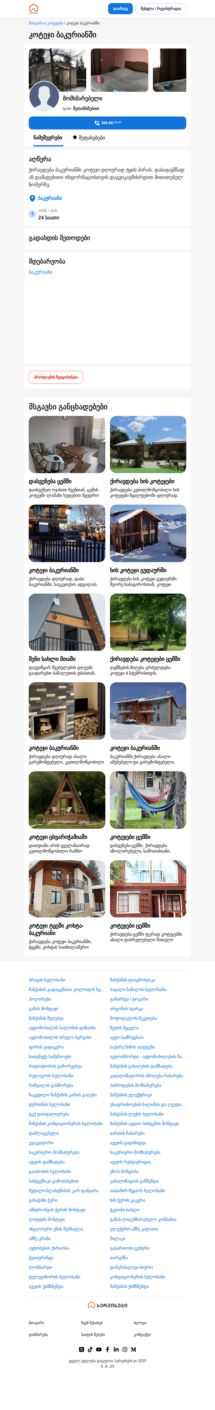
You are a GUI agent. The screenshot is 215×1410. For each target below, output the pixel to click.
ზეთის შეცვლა (124, 1027)
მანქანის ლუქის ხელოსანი (137, 1113)
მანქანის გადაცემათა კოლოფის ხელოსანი (67, 989)
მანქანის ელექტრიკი (131, 1094)
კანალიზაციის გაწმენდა (134, 1181)
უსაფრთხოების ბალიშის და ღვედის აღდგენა (148, 1104)
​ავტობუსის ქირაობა (49, 1248)
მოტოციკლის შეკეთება (133, 1018)
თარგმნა (119, 1257)
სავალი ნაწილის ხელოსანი (138, 989)
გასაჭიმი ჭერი (43, 1200)
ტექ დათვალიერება (49, 1113)
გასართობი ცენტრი (130, 1248)
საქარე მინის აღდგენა (132, 1046)
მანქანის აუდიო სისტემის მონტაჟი (144, 1123)
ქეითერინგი (41, 1257)
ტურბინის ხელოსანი (49, 1104)
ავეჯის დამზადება (47, 1161)
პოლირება (40, 999)
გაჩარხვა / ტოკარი (129, 999)
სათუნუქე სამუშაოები (50, 1056)
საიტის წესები (93, 1334)
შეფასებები (89, 137)
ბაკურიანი (41, 272)
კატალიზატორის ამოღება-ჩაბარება (146, 1075)
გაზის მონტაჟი (43, 1008)
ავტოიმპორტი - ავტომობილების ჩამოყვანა (148, 1056)
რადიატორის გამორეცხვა (55, 1066)
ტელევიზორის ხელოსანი (54, 1276)
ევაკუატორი (41, 1142)
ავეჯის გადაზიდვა (128, 1142)
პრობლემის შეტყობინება (56, 377)
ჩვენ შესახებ (92, 1323)
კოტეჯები (55, 23)
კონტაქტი (142, 1334)
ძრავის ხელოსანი (47, 979)
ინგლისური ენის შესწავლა (56, 1228)
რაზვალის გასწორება (51, 1085)
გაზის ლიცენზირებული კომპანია (143, 1219)
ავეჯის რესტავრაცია (130, 1161)
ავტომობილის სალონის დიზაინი (62, 1027)
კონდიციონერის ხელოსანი (138, 1276)
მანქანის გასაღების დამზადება (141, 1066)
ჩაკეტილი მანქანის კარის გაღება (63, 1094)
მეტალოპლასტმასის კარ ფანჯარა (64, 1190)
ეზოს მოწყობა (124, 1171)
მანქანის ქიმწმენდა (129, 1286)
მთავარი (36, 23)
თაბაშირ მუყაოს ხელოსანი (137, 1190)
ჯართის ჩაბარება (127, 1133)
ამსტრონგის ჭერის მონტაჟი (57, 1209)
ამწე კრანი (40, 1238)
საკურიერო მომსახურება (54, 1152)
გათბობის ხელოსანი (50, 1171)
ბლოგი (140, 1323)
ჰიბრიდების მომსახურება (136, 1085)
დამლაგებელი (44, 1133)
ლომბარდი (40, 1267)
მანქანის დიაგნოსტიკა (133, 979)
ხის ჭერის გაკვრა (127, 1200)
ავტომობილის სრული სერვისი (60, 1037)
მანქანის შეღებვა (46, 1018)
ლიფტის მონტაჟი (47, 1219)
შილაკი (117, 1238)
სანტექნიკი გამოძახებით (54, 1181)
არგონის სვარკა (126, 1008)
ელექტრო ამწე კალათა (134, 1228)
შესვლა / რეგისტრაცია (161, 8)
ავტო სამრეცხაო (127, 1037)
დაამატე (120, 8)
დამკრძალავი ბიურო (131, 1267)
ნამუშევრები (48, 137)
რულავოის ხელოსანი (51, 1075)
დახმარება (38, 1334)
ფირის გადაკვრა (46, 1046)
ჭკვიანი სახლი (125, 1209)
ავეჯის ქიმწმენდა (46, 1286)
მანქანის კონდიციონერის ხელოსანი (66, 1123)
